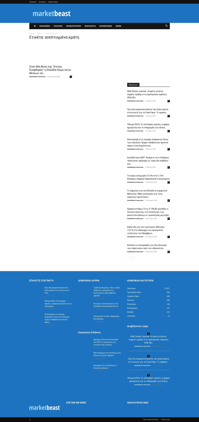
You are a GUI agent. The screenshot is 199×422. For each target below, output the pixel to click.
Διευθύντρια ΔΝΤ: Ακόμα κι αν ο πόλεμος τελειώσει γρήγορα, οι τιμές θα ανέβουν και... (148, 160)
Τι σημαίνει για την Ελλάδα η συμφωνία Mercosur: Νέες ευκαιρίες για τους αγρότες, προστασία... (147, 193)
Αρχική (31, 33)
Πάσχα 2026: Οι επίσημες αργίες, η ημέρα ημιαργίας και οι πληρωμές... (58, 303)
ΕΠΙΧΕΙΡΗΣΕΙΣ (105, 26)
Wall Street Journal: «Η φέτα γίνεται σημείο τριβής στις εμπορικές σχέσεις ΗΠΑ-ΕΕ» (147, 94)
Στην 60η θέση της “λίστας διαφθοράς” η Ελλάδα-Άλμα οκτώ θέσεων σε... (50, 70)
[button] (166, 26)
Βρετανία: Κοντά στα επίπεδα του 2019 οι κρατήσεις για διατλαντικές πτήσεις (106, 342)
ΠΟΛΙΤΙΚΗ (58, 26)
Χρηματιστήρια (53, 2)
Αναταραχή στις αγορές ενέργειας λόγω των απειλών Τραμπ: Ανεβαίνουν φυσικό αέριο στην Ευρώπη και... (147, 142)
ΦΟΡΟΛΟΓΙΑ (90, 26)
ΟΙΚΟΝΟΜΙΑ (44, 26)
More (118, 26)
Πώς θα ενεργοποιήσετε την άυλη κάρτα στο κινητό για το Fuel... (57, 290)
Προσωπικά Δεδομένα (151, 419)
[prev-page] (128, 258)
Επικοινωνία (165, 419)
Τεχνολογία (32, 2)
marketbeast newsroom (37, 76)
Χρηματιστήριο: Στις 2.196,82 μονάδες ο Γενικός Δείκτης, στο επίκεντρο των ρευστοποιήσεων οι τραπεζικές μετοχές (148, 211)
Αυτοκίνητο (42, 2)
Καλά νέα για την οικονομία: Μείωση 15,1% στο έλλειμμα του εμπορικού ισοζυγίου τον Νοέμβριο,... (145, 230)
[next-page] (133, 258)
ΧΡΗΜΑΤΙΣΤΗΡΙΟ (73, 26)
